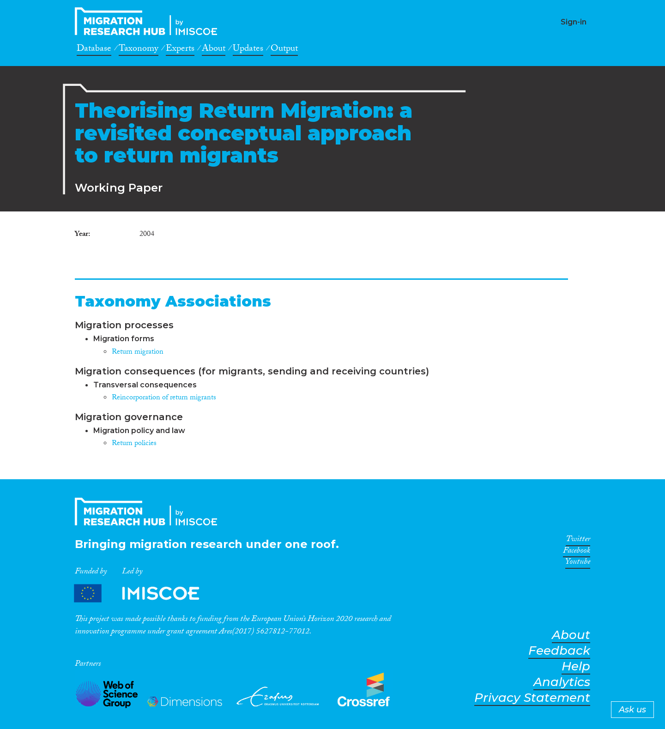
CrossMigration (149, 21)
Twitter (578, 540)
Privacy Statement (532, 698)
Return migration (137, 352)
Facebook (576, 552)
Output (284, 50)
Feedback (559, 651)
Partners (144, 593)
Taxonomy (138, 50)
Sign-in (573, 22)
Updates (248, 50)
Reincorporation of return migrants (164, 398)
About (213, 50)
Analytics (561, 682)
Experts (180, 50)
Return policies (134, 444)
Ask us (632, 710)
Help (576, 666)
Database (94, 50)
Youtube (577, 563)
